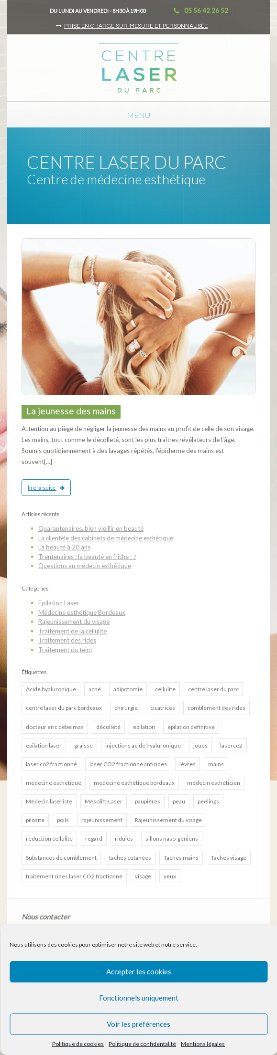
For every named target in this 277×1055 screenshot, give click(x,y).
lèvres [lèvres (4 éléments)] (187, 764)
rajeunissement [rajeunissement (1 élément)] (101, 819)
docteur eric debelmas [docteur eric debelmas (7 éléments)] (55, 726)
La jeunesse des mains (71, 410)
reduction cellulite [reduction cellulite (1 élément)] (49, 838)
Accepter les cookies (138, 971)
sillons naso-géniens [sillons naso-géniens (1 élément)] (171, 838)
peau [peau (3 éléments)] (179, 801)
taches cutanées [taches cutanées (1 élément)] (130, 857)
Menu (138, 114)
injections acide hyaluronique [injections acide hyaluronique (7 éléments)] (143, 745)
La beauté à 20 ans (64, 547)
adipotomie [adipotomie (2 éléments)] (128, 689)
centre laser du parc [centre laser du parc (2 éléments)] (213, 689)
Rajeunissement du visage (74, 621)
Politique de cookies (78, 1043)
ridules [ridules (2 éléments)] (124, 838)
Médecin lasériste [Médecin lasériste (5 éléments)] (49, 801)
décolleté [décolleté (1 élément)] (108, 726)
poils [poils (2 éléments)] (63, 819)
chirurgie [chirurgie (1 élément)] (126, 707)
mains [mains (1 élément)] (216, 764)
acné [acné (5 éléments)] (95, 689)
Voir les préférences (138, 1024)
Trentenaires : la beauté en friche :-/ (87, 556)
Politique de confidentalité (142, 1043)
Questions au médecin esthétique (84, 566)
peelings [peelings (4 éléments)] (208, 801)
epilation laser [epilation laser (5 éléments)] (44, 745)
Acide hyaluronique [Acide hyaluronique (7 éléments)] (51, 689)
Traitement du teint (65, 650)
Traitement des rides (67, 640)
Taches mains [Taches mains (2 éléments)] (181, 857)
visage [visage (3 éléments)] (143, 876)
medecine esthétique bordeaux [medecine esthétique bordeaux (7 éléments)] (134, 782)
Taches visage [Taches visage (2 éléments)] (228, 857)
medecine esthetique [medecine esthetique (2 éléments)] (53, 782)
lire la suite (46, 487)
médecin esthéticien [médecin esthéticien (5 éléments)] (213, 782)
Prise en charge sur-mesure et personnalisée (136, 26)
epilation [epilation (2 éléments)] (144, 726)
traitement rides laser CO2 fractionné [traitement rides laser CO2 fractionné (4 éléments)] (74, 876)
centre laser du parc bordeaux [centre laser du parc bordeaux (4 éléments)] (64, 707)
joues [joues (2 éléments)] (200, 745)
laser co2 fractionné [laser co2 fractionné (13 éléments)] (51, 764)
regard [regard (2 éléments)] (93, 838)
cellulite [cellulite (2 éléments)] (165, 689)
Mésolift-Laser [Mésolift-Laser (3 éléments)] (103, 801)
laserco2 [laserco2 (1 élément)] (231, 745)
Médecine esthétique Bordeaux (81, 612)
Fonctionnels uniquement (138, 997)
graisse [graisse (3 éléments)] (83, 745)
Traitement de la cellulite (72, 631)
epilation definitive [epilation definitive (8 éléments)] (191, 726)
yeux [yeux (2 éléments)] (170, 876)
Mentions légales (203, 1043)
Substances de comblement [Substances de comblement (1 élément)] (61, 857)
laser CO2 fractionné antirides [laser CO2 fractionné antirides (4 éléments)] (128, 764)
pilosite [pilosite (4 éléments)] (35, 819)
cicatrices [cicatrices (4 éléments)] (162, 707)
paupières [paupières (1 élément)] (147, 801)
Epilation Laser (58, 603)
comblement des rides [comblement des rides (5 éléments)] (216, 707)
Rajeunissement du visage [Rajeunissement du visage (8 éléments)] (168, 819)
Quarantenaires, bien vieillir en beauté (91, 528)
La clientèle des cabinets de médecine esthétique (105, 538)
